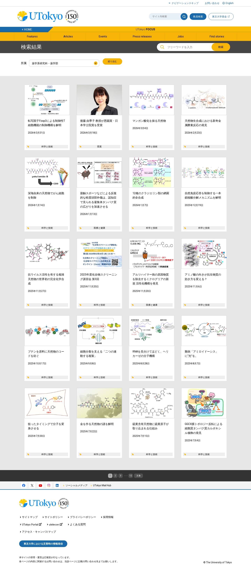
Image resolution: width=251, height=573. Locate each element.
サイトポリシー (54, 518)
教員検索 (198, 16)
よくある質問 (78, 525)
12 (133, 475)
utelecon (56, 525)
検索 (220, 47)
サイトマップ (30, 518)
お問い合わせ (212, 3)
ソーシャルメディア (77, 486)
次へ (150, 475)
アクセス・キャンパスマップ (39, 533)
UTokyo (145, 29)
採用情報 (108, 518)
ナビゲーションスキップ (185, 3)
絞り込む (113, 62)
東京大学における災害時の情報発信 (43, 544)
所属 (23, 62)
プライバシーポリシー (83, 518)
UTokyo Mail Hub (102, 486)
